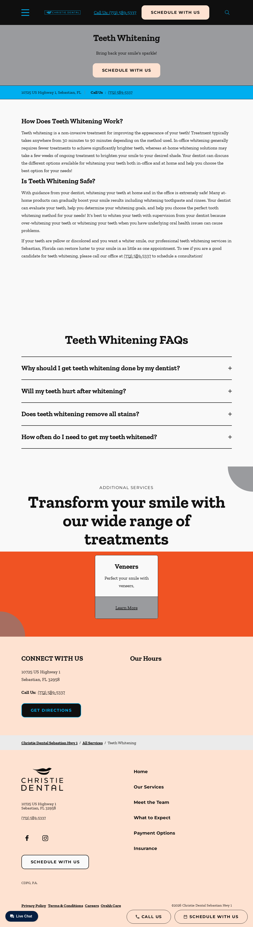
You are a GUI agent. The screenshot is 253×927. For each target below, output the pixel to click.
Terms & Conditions (65, 905)
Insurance (145, 848)
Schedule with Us (175, 12)
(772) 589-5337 (120, 92)
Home (141, 771)
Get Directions (51, 710)
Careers (92, 905)
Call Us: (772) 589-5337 (115, 12)
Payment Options (154, 833)
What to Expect (152, 817)
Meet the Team (151, 802)
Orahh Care (111, 905)
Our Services (149, 787)
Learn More (126, 607)
